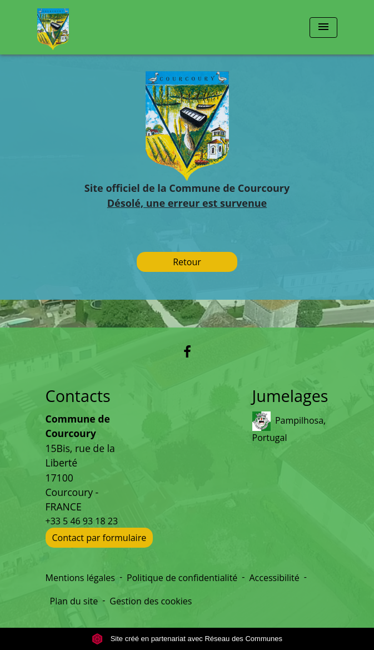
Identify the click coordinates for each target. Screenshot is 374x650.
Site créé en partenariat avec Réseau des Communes (187, 638)
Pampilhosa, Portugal (289, 427)
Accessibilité (274, 578)
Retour (187, 262)
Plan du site (74, 601)
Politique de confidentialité (182, 578)
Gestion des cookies (150, 601)
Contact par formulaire (99, 538)
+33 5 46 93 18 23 (82, 521)
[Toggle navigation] (323, 27)
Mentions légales (80, 578)
